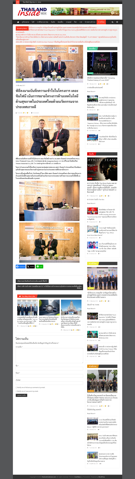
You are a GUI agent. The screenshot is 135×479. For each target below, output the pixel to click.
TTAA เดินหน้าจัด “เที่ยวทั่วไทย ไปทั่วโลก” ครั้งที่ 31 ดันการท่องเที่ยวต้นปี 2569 (108, 139)
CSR (81, 22)
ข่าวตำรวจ (90, 391)
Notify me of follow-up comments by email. (31, 387)
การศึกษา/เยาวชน (42, 22)
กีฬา (75, 22)
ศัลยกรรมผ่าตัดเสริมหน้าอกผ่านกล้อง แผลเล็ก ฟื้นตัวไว (32, 281)
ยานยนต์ (68, 22)
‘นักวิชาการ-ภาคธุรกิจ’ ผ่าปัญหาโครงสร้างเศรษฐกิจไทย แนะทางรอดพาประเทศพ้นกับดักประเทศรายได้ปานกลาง (62, 27)
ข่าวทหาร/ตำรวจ (90, 22)
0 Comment (35, 113)
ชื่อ (17, 366)
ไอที (33, 22)
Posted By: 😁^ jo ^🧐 (22, 113)
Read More (91, 91)
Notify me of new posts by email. (27, 391)
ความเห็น (19, 347)
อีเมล (18, 373)
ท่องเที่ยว (60, 22)
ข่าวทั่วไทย (101, 22)
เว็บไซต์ (18, 380)
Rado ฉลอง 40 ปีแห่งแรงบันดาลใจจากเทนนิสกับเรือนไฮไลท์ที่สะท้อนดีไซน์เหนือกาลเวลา (48, 319)
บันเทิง (53, 22)
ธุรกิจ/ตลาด (25, 22)
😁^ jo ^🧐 (32, 326)
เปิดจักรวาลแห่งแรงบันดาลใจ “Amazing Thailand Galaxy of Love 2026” (101, 79)
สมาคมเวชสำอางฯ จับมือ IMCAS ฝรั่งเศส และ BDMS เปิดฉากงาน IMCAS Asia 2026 (41, 35)
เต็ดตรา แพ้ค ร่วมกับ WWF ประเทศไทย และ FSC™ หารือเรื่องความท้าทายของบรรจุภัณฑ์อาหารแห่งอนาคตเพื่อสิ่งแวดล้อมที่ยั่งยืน (49, 287)
